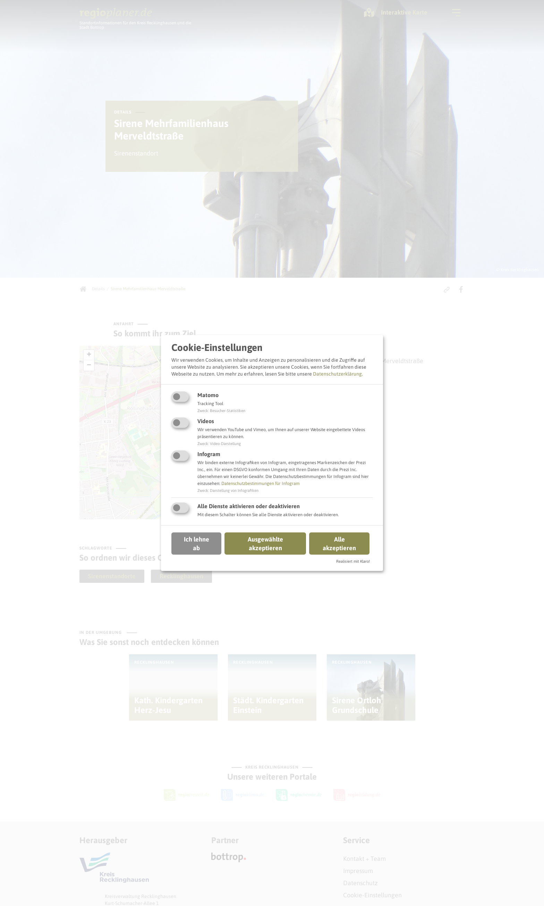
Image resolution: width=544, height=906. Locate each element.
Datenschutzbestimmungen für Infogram (260, 483)
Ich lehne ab (196, 543)
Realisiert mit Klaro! (353, 561)
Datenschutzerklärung (337, 373)
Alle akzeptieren (339, 543)
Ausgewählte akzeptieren (265, 543)
